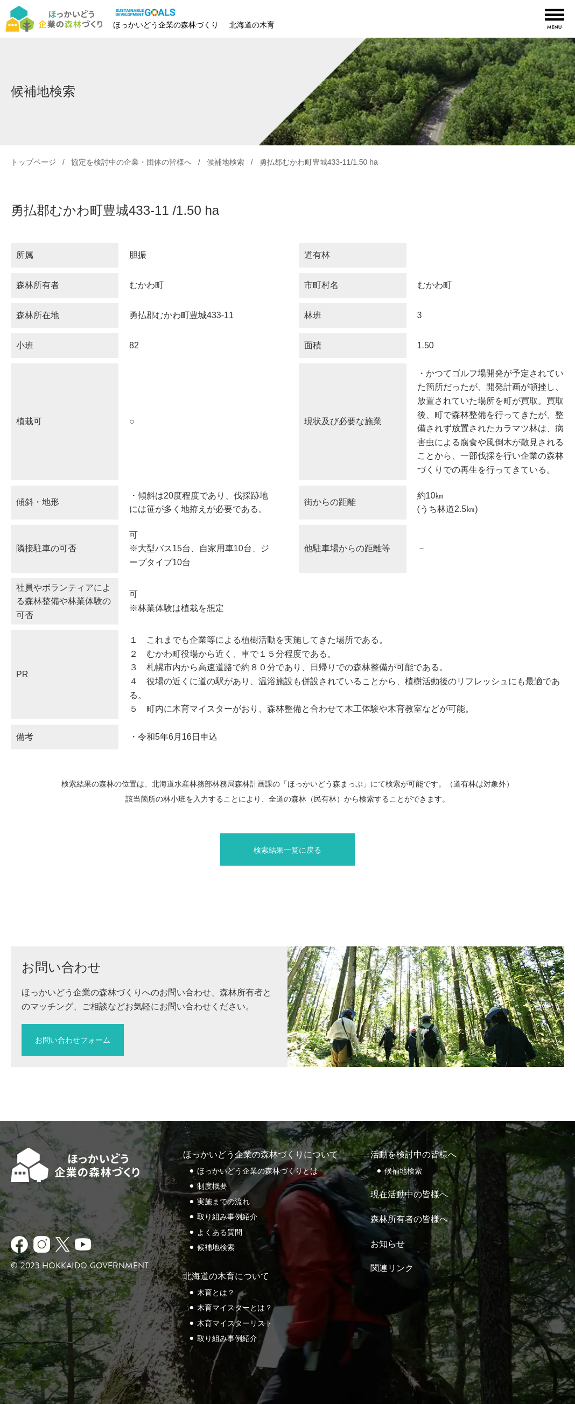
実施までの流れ (223, 1201)
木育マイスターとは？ (234, 1307)
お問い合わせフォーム (72, 1040)
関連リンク (391, 1268)
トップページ (33, 162)
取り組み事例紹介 (227, 1216)
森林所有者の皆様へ (409, 1219)
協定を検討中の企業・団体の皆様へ (131, 162)
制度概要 (212, 1186)
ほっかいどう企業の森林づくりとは (257, 1171)
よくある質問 (219, 1232)
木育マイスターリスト (234, 1323)
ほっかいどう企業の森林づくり (166, 24)
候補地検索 (225, 162)
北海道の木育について (226, 1276)
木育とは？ (216, 1292)
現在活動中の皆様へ (409, 1194)
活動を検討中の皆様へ (413, 1154)
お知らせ (387, 1243)
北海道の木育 (252, 24)
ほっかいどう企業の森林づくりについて (260, 1154)
